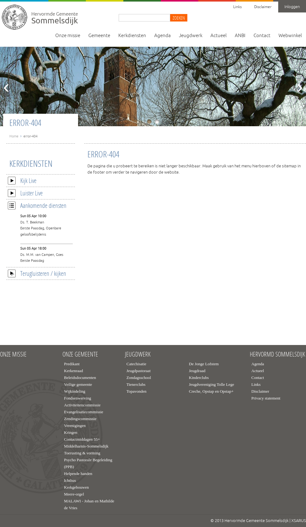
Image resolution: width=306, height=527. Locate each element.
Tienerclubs (136, 384)
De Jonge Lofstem (204, 364)
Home (13, 136)
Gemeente (99, 36)
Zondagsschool (138, 377)
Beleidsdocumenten (80, 377)
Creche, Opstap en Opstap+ (211, 391)
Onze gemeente (80, 354)
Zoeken (179, 18)
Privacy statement (265, 398)
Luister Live (25, 193)
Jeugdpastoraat (138, 370)
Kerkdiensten (132, 36)
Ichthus (70, 480)
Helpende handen (78, 473)
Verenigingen (75, 425)
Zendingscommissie (80, 418)
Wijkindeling (74, 391)
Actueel (218, 36)
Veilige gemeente (78, 384)
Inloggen (292, 6)
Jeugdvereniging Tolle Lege (211, 384)
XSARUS (298, 520)
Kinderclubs (199, 377)
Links (237, 7)
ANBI (240, 36)
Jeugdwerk (190, 36)
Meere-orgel (74, 494)
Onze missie (67, 36)
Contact (262, 36)
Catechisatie (136, 364)
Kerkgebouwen (76, 487)
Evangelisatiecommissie (83, 412)
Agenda (162, 36)
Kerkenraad (73, 370)
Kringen (70, 432)
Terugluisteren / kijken (37, 273)
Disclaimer (262, 7)
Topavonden (136, 391)
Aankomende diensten (37, 205)
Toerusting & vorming (82, 453)
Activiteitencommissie (82, 405)
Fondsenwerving (77, 398)
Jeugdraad (197, 370)
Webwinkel (290, 36)
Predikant (72, 364)
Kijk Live (22, 180)
